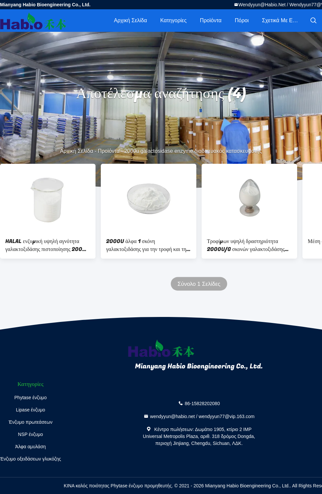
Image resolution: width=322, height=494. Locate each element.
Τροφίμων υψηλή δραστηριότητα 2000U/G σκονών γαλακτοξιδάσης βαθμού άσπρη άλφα (246, 245)
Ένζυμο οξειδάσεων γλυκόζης (30, 459)
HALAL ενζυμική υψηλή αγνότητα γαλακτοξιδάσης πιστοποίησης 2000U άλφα (47, 245)
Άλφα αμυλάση (30, 446)
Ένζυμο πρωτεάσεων (31, 422)
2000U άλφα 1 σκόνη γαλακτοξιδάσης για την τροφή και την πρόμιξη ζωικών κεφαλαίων (147, 245)
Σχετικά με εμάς (281, 20)
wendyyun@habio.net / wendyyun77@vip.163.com (202, 416)
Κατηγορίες (173, 20)
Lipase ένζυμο (30, 409)
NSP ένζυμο (30, 434)
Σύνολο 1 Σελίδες (199, 284)
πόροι (242, 20)
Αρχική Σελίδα (130, 20)
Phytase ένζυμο (30, 397)
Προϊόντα (211, 20)
